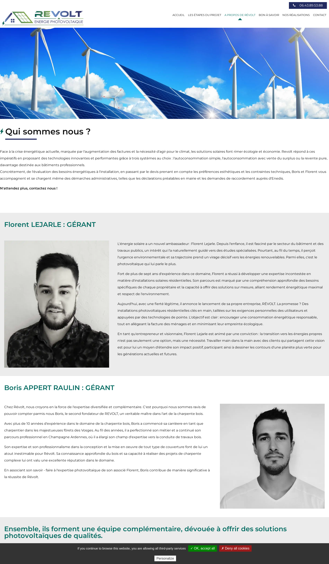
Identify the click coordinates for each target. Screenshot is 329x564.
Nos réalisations (296, 15)
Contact (319, 15)
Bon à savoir (269, 15)
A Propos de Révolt (240, 15)
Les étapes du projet (204, 15)
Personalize (165, 558)
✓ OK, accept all (202, 548)
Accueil (178, 15)
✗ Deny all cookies (235, 548)
